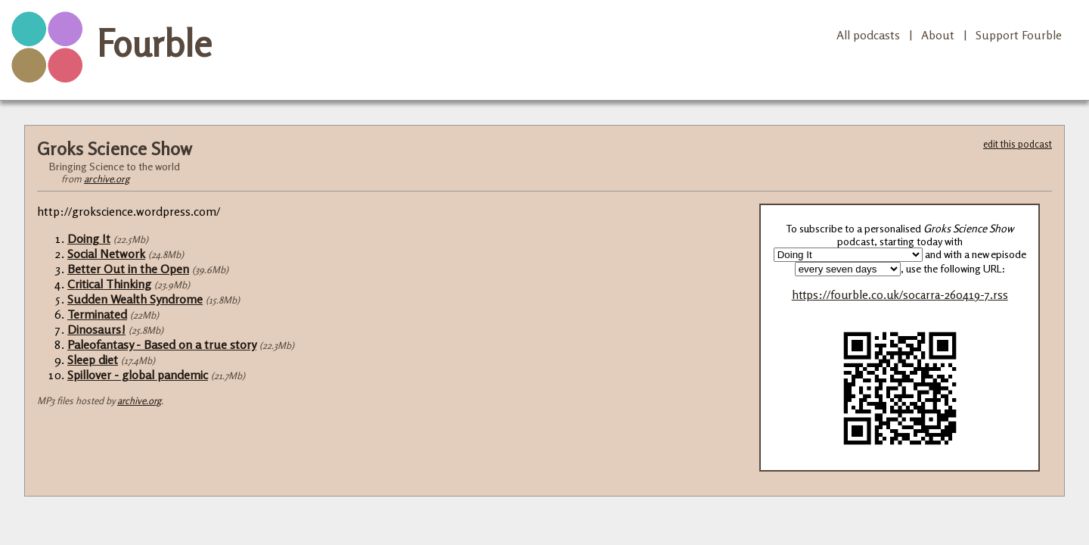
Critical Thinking (109, 283)
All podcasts (868, 34)
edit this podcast (1017, 144)
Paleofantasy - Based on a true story (161, 344)
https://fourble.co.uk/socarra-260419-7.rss (900, 295)
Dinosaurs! (96, 329)
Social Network (106, 253)
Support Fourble (1019, 34)
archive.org (106, 179)
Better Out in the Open (128, 268)
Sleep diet (92, 359)
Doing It (88, 238)
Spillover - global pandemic (137, 374)
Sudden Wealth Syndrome (135, 299)
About (937, 34)
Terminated (97, 314)
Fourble (154, 43)
